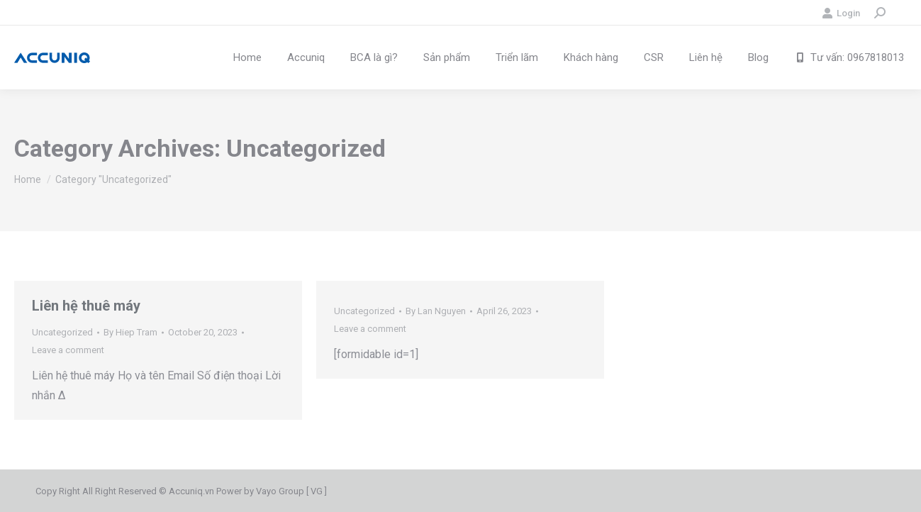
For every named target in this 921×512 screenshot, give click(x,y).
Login (841, 13)
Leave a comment (68, 350)
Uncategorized (62, 332)
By (130, 332)
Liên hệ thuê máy (86, 305)
